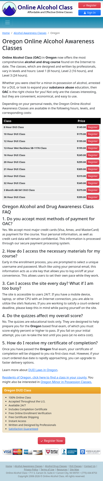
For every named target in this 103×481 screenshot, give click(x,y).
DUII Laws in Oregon (42, 370)
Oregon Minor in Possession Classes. (66, 382)
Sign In (89, 12)
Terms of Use (47, 469)
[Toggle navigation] (7, 22)
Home (6, 33)
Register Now (51, 441)
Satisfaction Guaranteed (23, 429)
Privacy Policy (31, 469)
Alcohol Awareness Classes (30, 33)
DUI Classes (75, 466)
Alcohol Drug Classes (56, 466)
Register (89, 5)
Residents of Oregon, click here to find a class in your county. (44, 377)
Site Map (74, 469)
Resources (62, 469)
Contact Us (90, 466)
